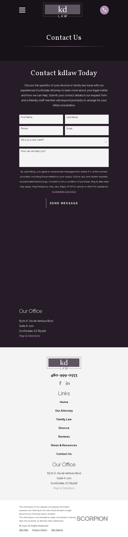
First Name (26, 117)
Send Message (64, 203)
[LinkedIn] (68, 383)
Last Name (72, 117)
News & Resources (64, 445)
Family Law (64, 419)
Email (69, 128)
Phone (24, 128)
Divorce (64, 428)
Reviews (64, 436)
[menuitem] (23, 530)
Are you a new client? (32, 139)
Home (64, 402)
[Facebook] (60, 383)
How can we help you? (33, 151)
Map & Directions (29, 335)
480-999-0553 (64, 375)
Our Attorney (64, 410)
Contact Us (64, 454)
